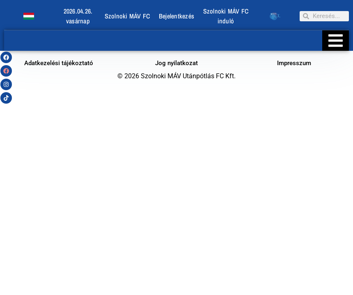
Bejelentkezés (176, 15)
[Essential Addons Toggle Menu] (335, 40)
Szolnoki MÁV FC (127, 15)
